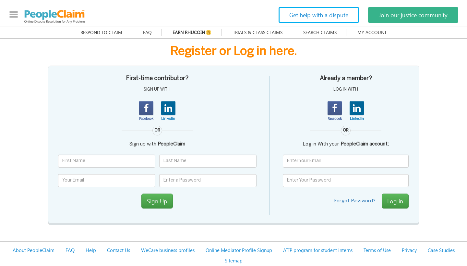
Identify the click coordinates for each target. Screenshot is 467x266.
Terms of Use (377, 250)
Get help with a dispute (318, 15)
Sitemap (234, 260)
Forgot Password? (355, 201)
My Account (372, 32)
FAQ (147, 32)
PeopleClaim (54, 16)
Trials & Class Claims (257, 32)
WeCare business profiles (168, 250)
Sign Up (157, 201)
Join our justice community (413, 15)
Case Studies (441, 250)
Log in (395, 201)
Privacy (409, 250)
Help (91, 250)
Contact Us (118, 250)
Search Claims (320, 32)
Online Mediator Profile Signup (239, 250)
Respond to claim (101, 32)
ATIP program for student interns (318, 250)
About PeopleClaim (33, 250)
